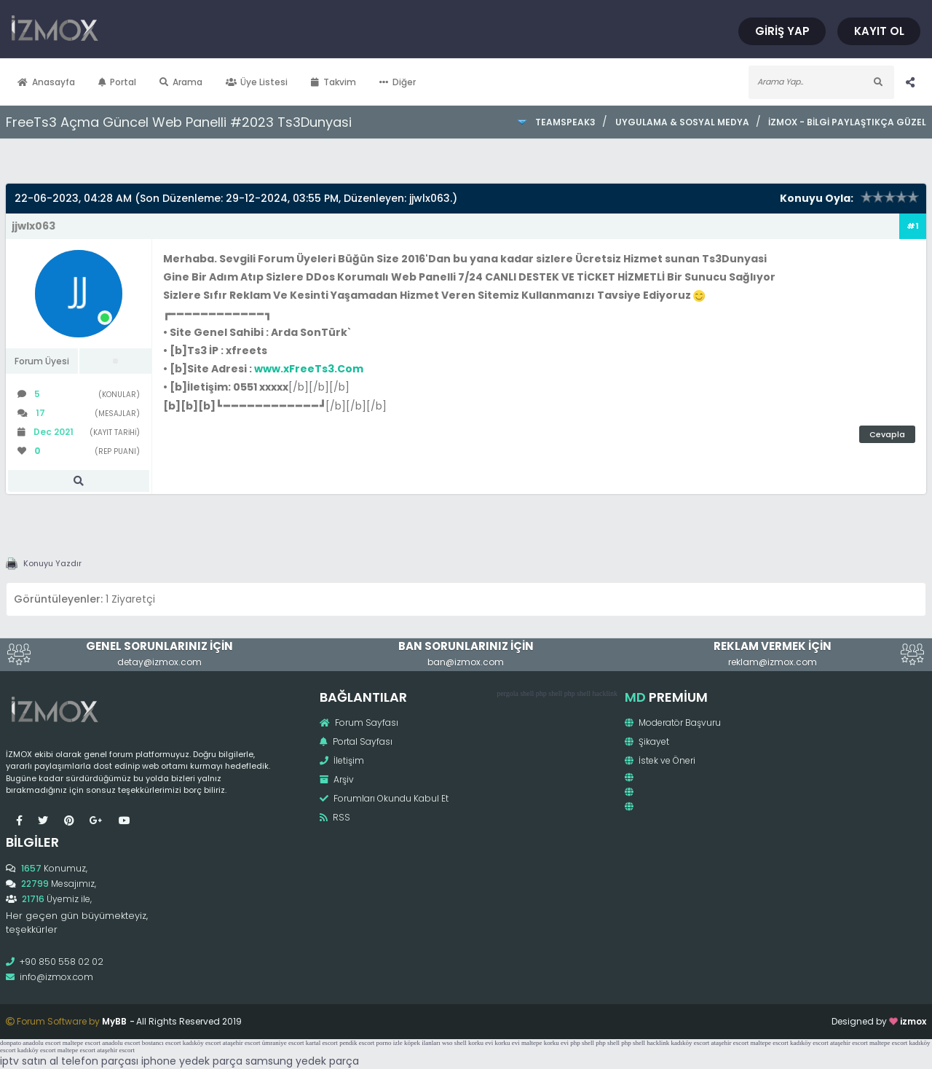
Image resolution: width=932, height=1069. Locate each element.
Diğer (397, 82)
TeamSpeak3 (565, 122)
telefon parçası (99, 1061)
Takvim (333, 82)
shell (527, 693)
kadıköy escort (202, 1042)
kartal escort (322, 1042)
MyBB (114, 1021)
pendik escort (356, 1042)
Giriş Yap (782, 31)
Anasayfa (46, 82)
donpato (10, 1042)
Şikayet (647, 741)
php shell (549, 693)
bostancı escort (161, 1042)
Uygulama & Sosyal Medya (682, 122)
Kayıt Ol (879, 31)
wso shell (454, 1042)
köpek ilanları (422, 1042)
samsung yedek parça (302, 1061)
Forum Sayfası (359, 722)
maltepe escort (81, 1042)
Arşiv (337, 779)
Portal (117, 82)
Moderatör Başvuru (673, 722)
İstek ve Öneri (660, 760)
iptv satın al (29, 1061)
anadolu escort (41, 1042)
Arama (180, 82)
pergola (507, 693)
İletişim (342, 760)
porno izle (389, 1042)
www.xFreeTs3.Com (308, 368)
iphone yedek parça (191, 1061)
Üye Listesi (257, 82)
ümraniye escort (283, 1042)
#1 (913, 226)
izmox (913, 1021)
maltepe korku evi (545, 1042)
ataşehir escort (242, 1042)
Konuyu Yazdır (52, 563)
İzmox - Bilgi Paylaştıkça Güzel (847, 122)
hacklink (605, 693)
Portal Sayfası (356, 741)
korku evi (480, 1042)
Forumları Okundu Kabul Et (384, 798)
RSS (335, 817)
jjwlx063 (429, 198)
